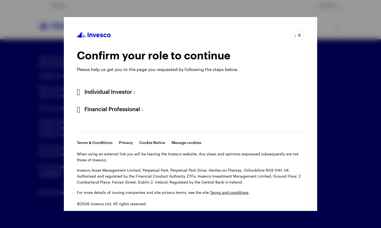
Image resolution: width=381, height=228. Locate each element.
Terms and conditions (229, 192)
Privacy (126, 142)
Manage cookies (186, 142)
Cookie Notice (152, 142)
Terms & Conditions (95, 142)
